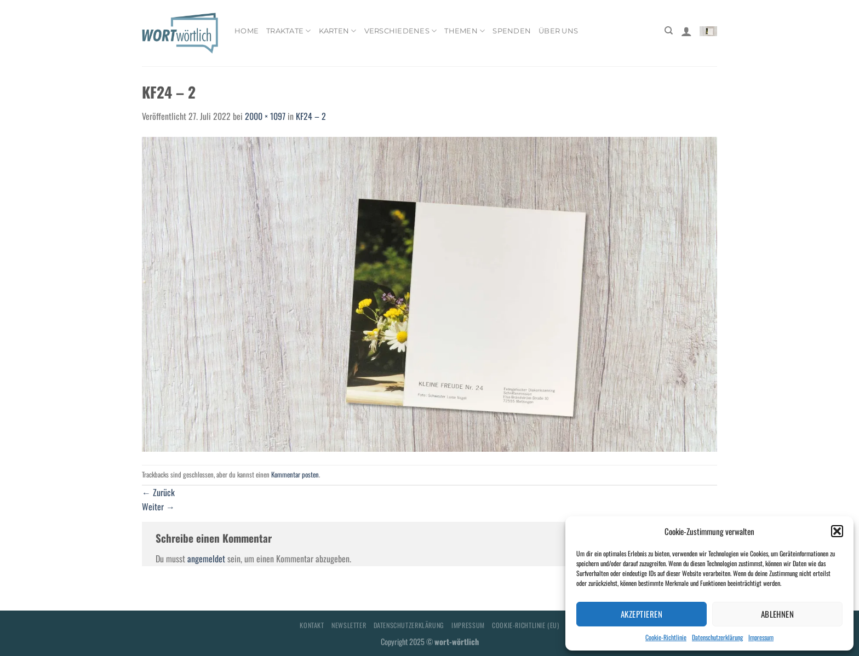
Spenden (512, 31)
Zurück (158, 492)
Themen (464, 31)
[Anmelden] (686, 31)
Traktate (288, 31)
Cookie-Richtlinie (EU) (525, 625)
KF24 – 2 (311, 116)
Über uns (558, 31)
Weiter (158, 506)
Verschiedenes (400, 31)
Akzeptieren (641, 614)
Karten (338, 31)
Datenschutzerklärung (717, 637)
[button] (837, 531)
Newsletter (348, 625)
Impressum (761, 637)
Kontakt (312, 625)
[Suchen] (669, 30)
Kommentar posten (295, 474)
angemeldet (206, 558)
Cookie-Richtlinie (665, 637)
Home (246, 31)
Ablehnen (777, 614)
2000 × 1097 (265, 116)
